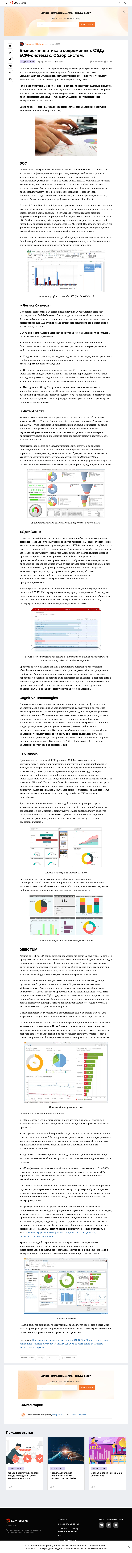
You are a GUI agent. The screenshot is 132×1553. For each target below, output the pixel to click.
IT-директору (27, 62)
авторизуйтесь (58, 1415)
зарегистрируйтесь (78, 1415)
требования (53, 1357)
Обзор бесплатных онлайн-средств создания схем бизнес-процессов (24, 1476)
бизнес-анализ (27, 1357)
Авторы (61, 1535)
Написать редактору (67, 1540)
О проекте (62, 1519)
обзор (41, 1357)
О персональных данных (68, 1524)
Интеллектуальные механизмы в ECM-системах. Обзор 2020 (63, 1476)
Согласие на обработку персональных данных (68, 1529)
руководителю (68, 1357)
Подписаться (87, 24)
